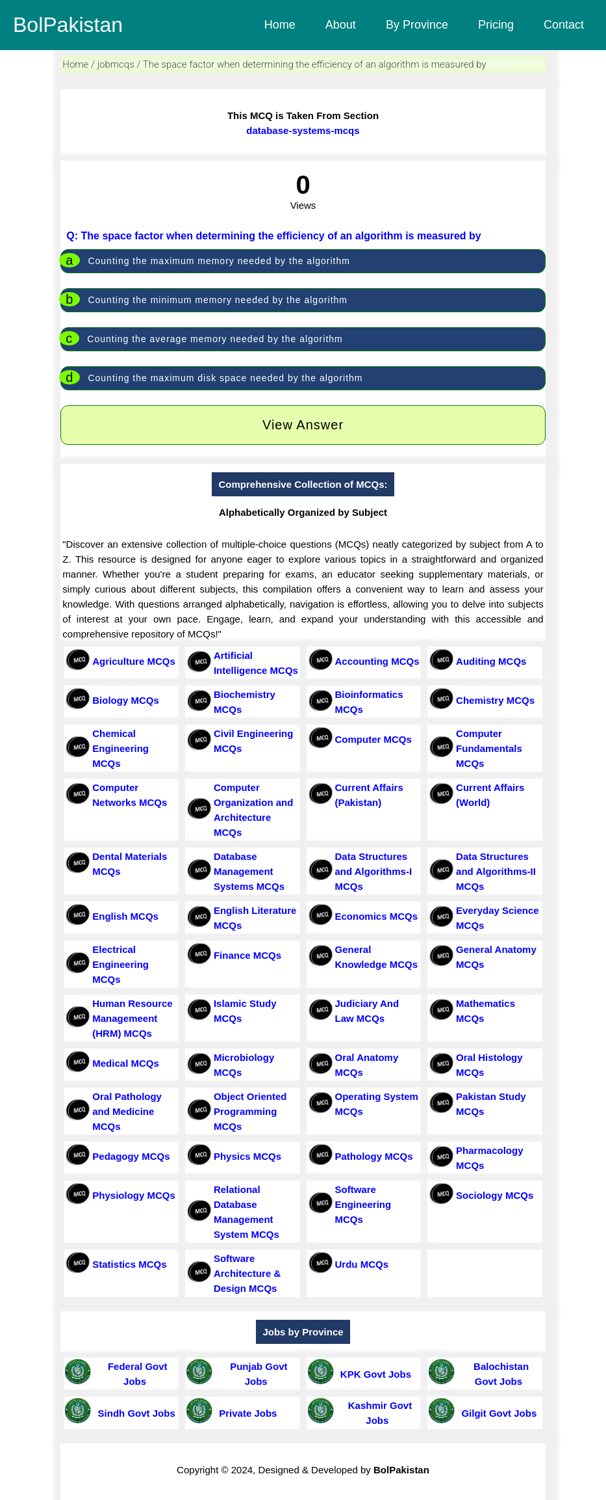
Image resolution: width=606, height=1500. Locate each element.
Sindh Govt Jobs (133, 1413)
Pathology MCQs (374, 1156)
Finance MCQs (247, 955)
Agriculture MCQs (133, 661)
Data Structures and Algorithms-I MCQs (373, 871)
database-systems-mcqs (302, 130)
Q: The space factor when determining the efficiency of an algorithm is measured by (273, 235)
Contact (564, 24)
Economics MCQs (376, 916)
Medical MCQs (125, 1063)
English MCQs (125, 916)
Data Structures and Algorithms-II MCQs (496, 871)
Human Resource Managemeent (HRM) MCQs (132, 1018)
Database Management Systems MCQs (249, 871)
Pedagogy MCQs (131, 1156)
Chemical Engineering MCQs (120, 748)
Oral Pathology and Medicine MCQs (127, 1111)
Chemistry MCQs (495, 700)
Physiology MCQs (133, 1195)
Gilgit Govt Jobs (496, 1413)
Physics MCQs (247, 1156)
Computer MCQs (373, 739)
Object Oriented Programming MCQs (250, 1111)
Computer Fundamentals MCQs (489, 748)
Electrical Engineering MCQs (120, 964)
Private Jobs (245, 1413)
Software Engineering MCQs (363, 1204)
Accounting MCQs (377, 661)
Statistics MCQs (129, 1264)
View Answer (303, 425)
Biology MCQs (125, 700)
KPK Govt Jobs (373, 1374)
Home (280, 24)
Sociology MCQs (494, 1195)
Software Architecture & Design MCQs (247, 1273)
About (340, 24)
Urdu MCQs (362, 1264)
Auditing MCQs (491, 661)
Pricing (496, 24)
